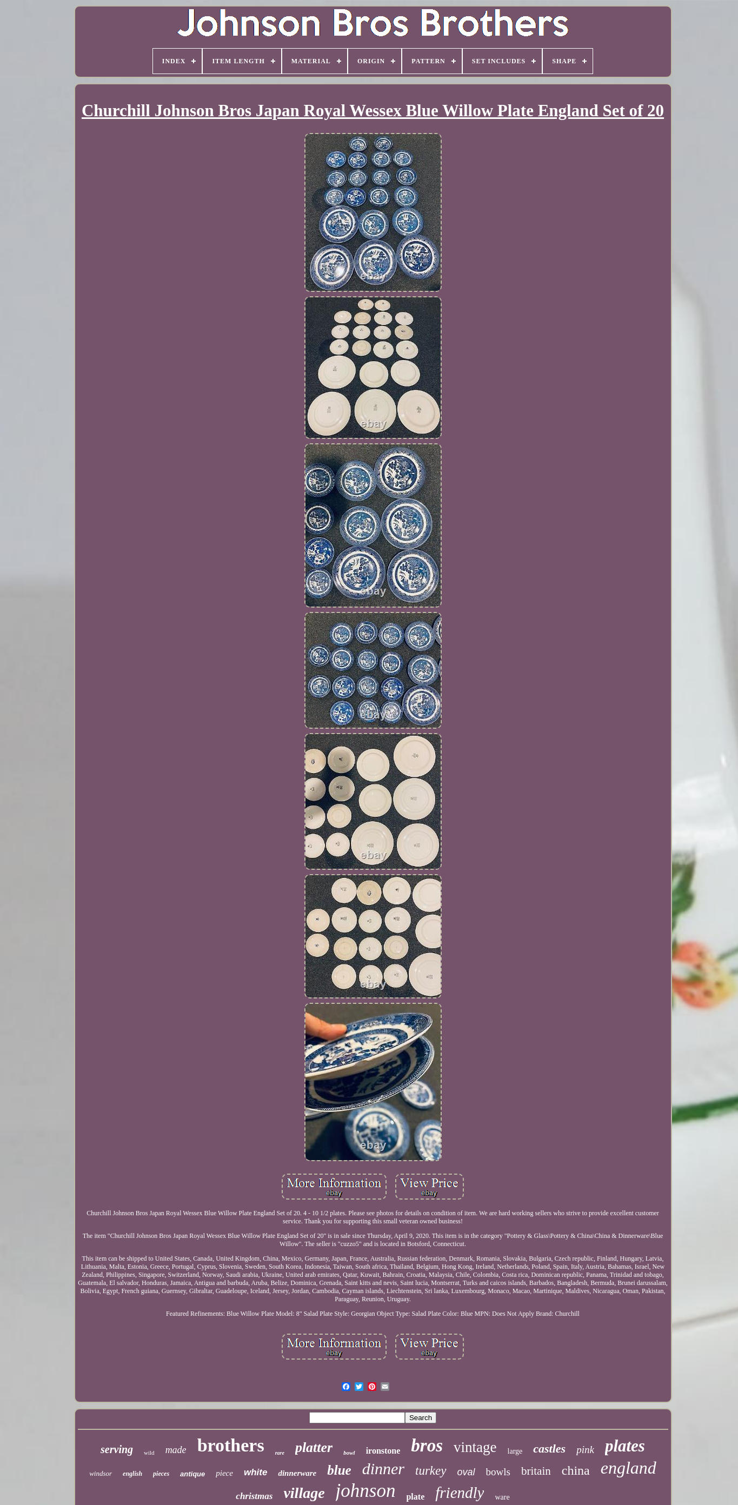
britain (536, 1470)
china (576, 1470)
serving (117, 1449)
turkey (430, 1470)
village (303, 1492)
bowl (349, 1452)
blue (339, 1470)
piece (224, 1473)
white (255, 1472)
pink (585, 1449)
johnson (366, 1490)
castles (549, 1448)
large (515, 1451)
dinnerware (297, 1473)
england (628, 1467)
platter (314, 1447)
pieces (161, 1473)
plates (625, 1445)
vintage (475, 1447)
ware (502, 1497)
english (132, 1473)
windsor (100, 1473)
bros (427, 1445)
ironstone (383, 1450)
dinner (383, 1468)
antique (192, 1474)
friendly (459, 1492)
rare (279, 1453)
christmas (254, 1496)
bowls (498, 1471)
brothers (230, 1445)
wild (149, 1452)
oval (466, 1472)
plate (415, 1496)
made (176, 1449)
